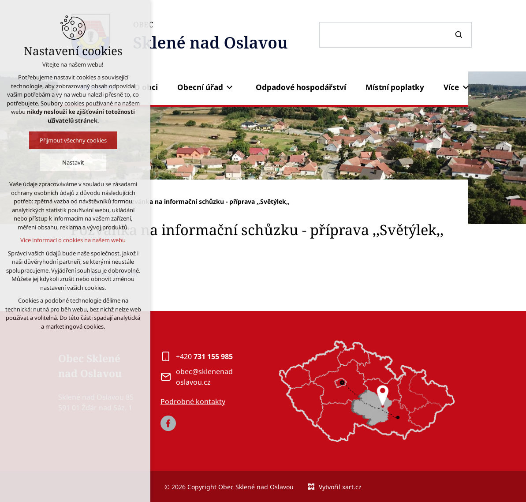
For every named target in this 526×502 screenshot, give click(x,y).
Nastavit (47, 162)
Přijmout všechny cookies (46, 140)
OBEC (210, 36)
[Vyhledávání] (460, 35)
